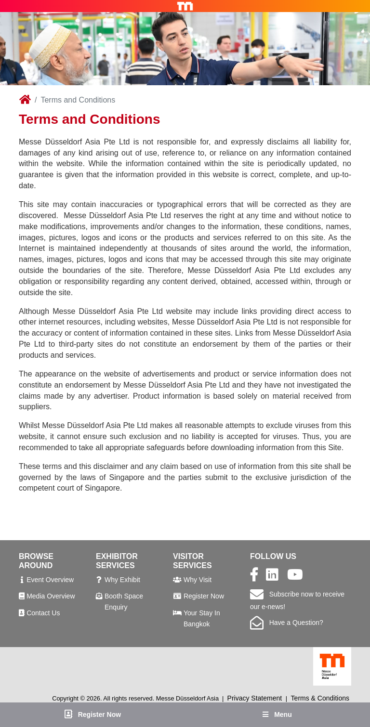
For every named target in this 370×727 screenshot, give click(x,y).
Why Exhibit (122, 580)
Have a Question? (286, 622)
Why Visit (197, 580)
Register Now (204, 596)
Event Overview (50, 580)
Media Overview (50, 596)
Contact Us (43, 613)
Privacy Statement (254, 698)
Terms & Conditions (320, 698)
